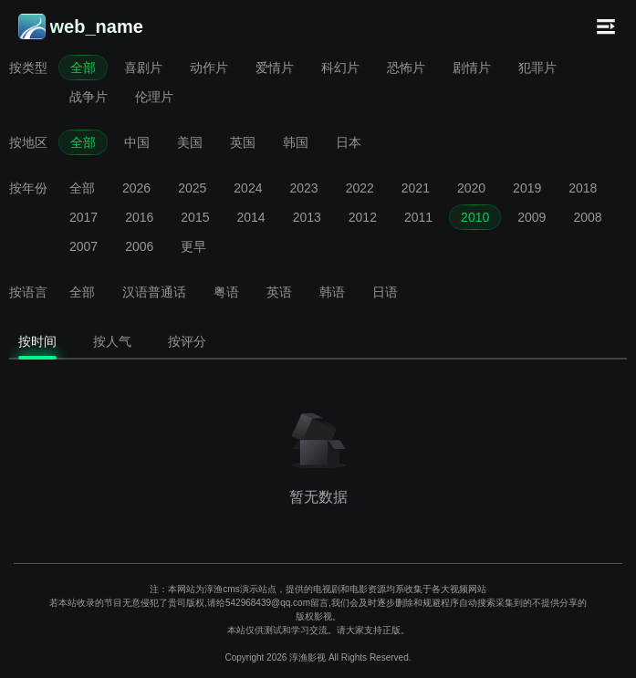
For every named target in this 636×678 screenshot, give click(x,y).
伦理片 (154, 96)
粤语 (226, 292)
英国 (242, 142)
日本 (348, 142)
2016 (139, 217)
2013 (307, 217)
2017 (83, 217)
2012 (363, 217)
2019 (527, 188)
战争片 (88, 96)
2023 (303, 188)
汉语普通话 (154, 292)
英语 (279, 292)
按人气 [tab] (112, 341)
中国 (137, 142)
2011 (418, 217)
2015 (195, 217)
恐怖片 (406, 67)
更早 (193, 246)
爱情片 (274, 67)
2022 (360, 188)
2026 (136, 188)
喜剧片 (143, 67)
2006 (139, 246)
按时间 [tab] (37, 341)
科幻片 (340, 67)
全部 (83, 67)
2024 (248, 188)
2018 (582, 188)
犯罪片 (537, 67)
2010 (475, 217)
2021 (415, 188)
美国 (190, 142)
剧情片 (472, 67)
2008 (587, 217)
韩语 (332, 292)
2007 (83, 246)
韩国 (295, 142)
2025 (192, 188)
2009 (531, 217)
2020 (471, 188)
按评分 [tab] (187, 341)
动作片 (209, 67)
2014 (250, 217)
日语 (385, 292)
